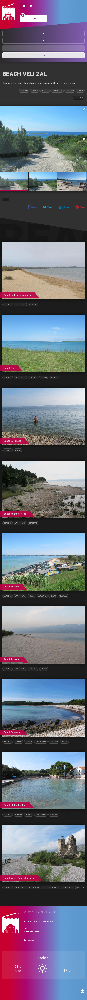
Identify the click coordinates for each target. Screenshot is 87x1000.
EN (23, 6)
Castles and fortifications (27, 887)
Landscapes (57, 91)
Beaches (24, 91)
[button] (84, 109)
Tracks (80, 91)
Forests (35, 91)
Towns (18, 450)
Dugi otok (78, 98)
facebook (29, 940)
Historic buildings (50, 887)
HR (30, 6)
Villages (54, 377)
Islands (45, 91)
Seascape (70, 91)
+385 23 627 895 (31, 931)
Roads (31, 596)
